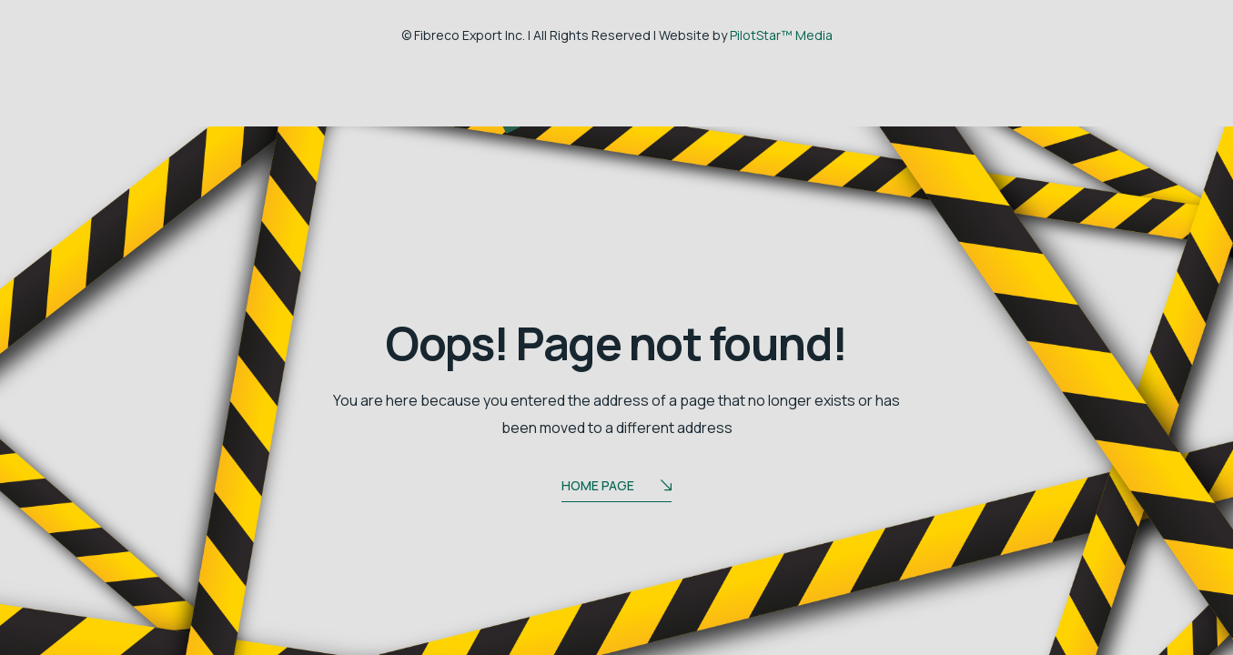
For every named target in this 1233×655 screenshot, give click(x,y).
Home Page (616, 487)
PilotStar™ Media (781, 35)
